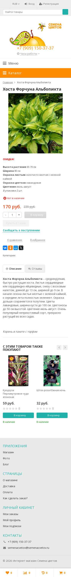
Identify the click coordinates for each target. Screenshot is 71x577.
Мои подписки (12, 526)
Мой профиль (12, 520)
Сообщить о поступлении (21, 230)
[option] (18, 389)
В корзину (18, 415)
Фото (6, 458)
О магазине (10, 480)
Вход (29, 3)
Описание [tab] (14, 268)
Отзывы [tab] (35, 268)
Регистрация (49, 3)
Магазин (8, 452)
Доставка (9, 486)
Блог (6, 464)
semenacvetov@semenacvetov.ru (28, 548)
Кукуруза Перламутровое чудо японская (16, 393)
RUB (16, 3)
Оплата (7, 492)
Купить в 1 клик (16, 223)
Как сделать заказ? (15, 498)
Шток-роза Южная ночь (51, 390)
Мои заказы (10, 514)
